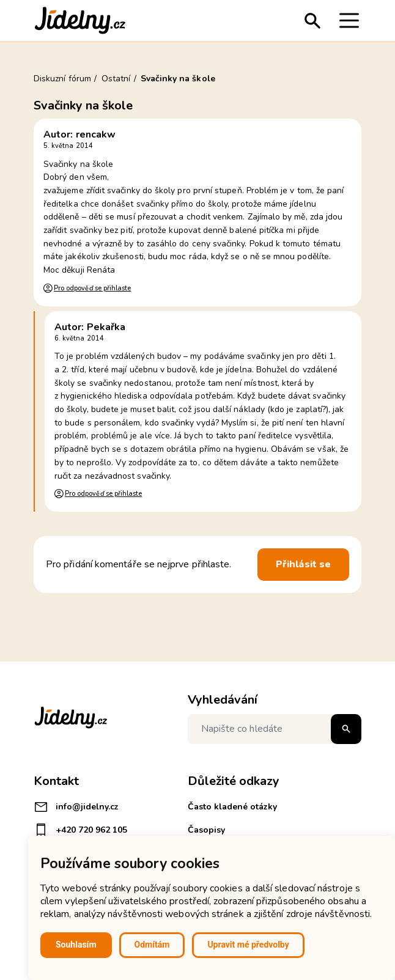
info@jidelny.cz (76, 807)
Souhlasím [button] (76, 944)
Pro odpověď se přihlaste (92, 288)
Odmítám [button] (152, 944)
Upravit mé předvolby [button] (248, 944)
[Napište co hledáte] (274, 729)
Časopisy (206, 830)
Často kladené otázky (232, 806)
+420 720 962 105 (80, 830)
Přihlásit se (303, 564)
